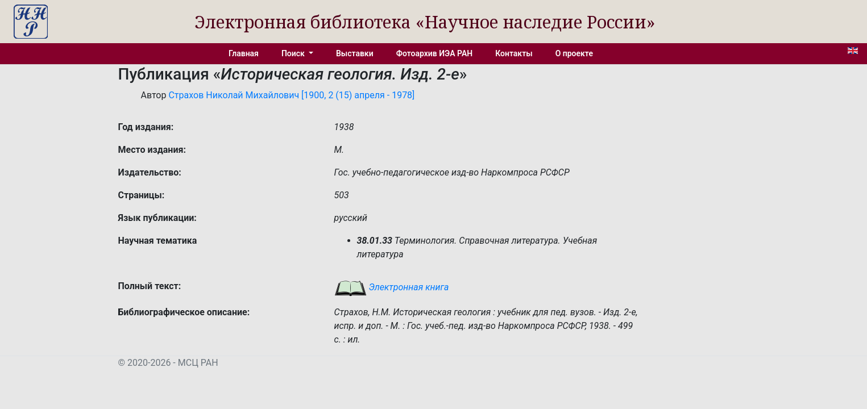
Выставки (355, 53)
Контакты (513, 53)
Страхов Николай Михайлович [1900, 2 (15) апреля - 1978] (291, 95)
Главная (244, 53)
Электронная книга (391, 287)
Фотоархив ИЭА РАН (434, 53)
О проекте (574, 53)
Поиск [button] (293, 53)
